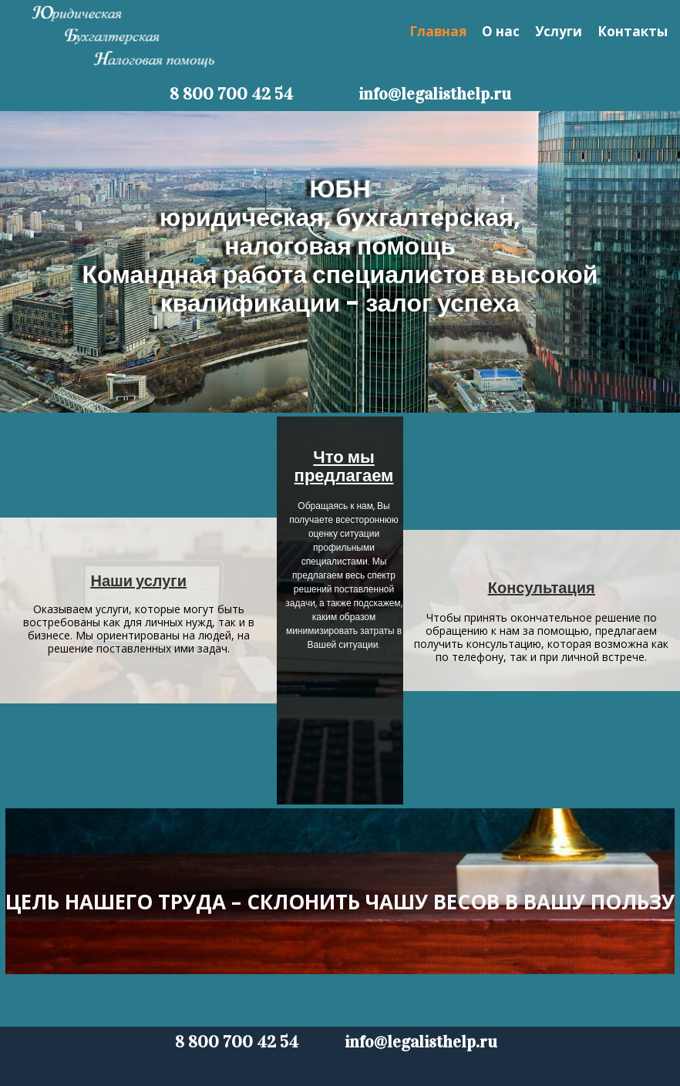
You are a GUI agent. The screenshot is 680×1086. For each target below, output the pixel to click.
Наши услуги (139, 581)
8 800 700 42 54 (233, 93)
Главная (437, 31)
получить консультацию (477, 643)
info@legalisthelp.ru (435, 93)
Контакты (633, 31)
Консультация (541, 588)
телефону (477, 656)
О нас (501, 31)
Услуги (558, 31)
